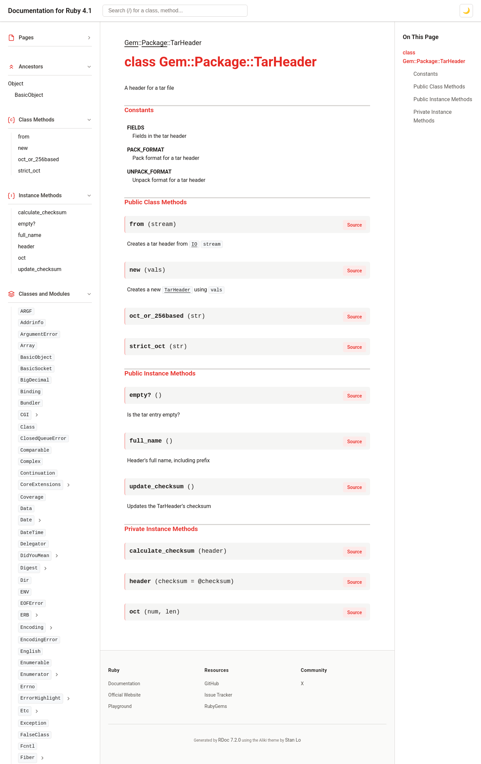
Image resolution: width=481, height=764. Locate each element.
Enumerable (34, 663)
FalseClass (34, 735)
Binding (30, 392)
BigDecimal (34, 380)
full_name (29, 235)
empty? (26, 224)
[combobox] (175, 11)
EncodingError (39, 640)
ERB (24, 615)
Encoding (31, 627)
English (30, 651)
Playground (120, 706)
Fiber (27, 757)
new (23, 148)
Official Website (124, 695)
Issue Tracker (218, 695)
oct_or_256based (38, 159)
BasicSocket (36, 368)
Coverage (31, 497)
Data (26, 508)
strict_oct (29, 171)
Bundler (30, 403)
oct (22, 258)
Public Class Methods (155, 202)
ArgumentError (39, 334)
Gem (131, 43)
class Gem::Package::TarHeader (434, 56)
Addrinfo (31, 322)
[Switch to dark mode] (466, 10)
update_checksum (39, 269)
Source (354, 225)
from (23, 137)
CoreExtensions (40, 484)
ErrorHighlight (40, 698)
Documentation (124, 683)
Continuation (37, 473)
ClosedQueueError (43, 438)
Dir (24, 580)
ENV (24, 592)
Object (15, 83)
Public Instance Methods (159, 373)
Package (154, 43)
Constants (139, 110)
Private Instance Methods (161, 529)
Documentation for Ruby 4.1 (50, 11)
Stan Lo (293, 740)
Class (27, 427)
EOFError (31, 603)
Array (27, 345)
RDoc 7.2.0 (229, 740)
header (26, 246)
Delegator (33, 544)
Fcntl (27, 746)
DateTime (31, 532)
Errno (27, 687)
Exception (33, 723)
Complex (30, 461)
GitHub (211, 683)
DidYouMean (34, 555)
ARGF (26, 311)
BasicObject (29, 95)
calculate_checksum (42, 212)
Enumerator (34, 674)
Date (26, 520)
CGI (24, 415)
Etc (24, 711)
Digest (29, 568)
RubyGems (215, 706)
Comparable (34, 450)
